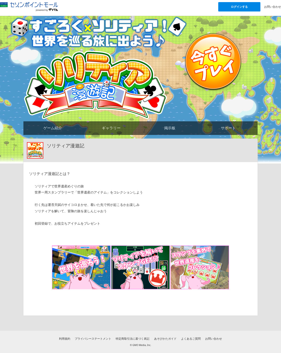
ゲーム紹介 (52, 127)
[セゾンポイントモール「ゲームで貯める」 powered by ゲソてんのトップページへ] (29, 6)
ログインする (239, 7)
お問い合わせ (272, 7)
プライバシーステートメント (93, 339)
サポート (228, 127)
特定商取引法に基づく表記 (132, 339)
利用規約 (64, 339)
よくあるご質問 (191, 339)
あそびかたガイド (165, 339)
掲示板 (169, 127)
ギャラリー (111, 127)
